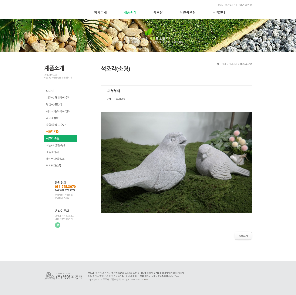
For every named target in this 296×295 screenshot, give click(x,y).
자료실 (158, 12)
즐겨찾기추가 (231, 4)
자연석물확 (52, 118)
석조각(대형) (53, 131)
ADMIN (144, 279)
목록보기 (243, 235)
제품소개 (130, 12)
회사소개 (100, 12)
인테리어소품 (53, 165)
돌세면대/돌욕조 (55, 159)
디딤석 (49, 91)
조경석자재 (52, 152)
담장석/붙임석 (54, 104)
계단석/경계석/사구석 (58, 97)
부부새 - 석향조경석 (63, 10)
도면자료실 (188, 12)
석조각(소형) (53, 138)
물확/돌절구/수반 (55, 125)
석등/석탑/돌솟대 (55, 145)
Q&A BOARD (245, 4)
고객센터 (218, 12)
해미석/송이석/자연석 (58, 111)
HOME (220, 4)
